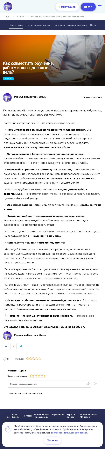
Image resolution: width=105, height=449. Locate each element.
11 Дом (7, 17)
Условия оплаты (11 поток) (88, 415)
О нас (7, 415)
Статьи (20, 17)
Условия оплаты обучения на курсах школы (49, 415)
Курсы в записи (71, 415)
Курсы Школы (16, 415)
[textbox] (49, 384)
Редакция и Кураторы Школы (30, 97)
